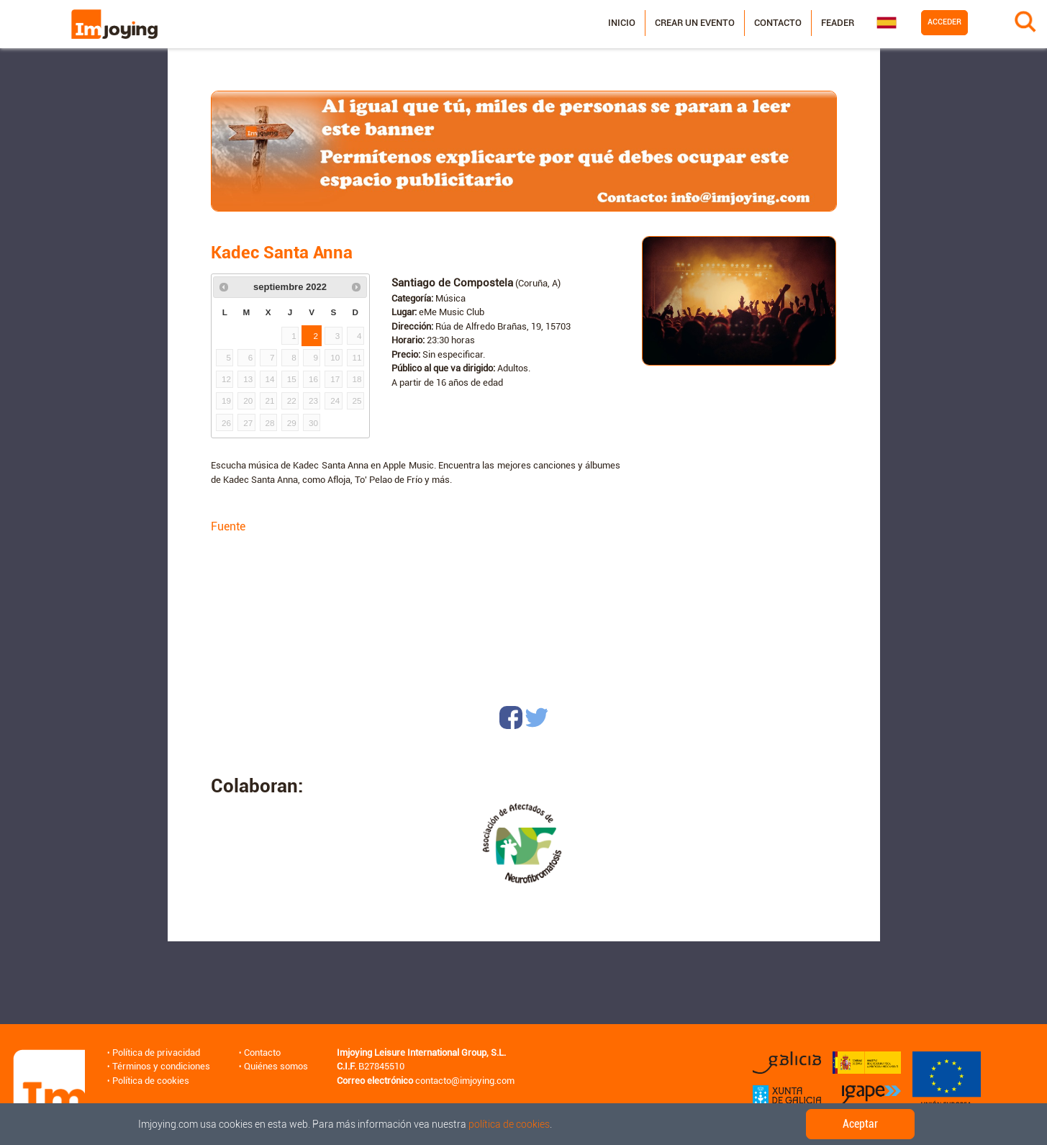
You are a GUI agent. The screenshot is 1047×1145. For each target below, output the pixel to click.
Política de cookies (150, 1080)
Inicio (621, 22)
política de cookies (509, 1124)
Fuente (228, 526)
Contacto (778, 22)
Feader (837, 22)
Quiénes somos (276, 1066)
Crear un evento (695, 22)
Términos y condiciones (161, 1066)
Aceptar (860, 1124)
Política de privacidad (156, 1052)
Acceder (944, 22)
